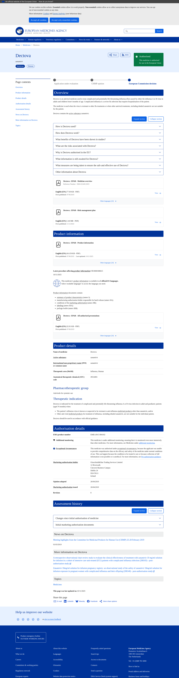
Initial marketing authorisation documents (75, 524)
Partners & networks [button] (101, 40)
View (158, 193)
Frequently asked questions (101, 648)
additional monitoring (147, 443)
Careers (18, 660)
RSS (125, 55)
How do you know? (47, 2)
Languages (57, 654)
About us (19, 648)
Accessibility (58, 660)
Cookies (46, 14)
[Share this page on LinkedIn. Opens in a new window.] (68, 601)
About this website (60, 648)
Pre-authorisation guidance (151, 457)
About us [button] (117, 40)
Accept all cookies (38, 20)
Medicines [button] (20, 40)
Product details (21, 98)
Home (18, 45)
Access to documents (98, 660)
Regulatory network (23, 671)
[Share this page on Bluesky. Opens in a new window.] (80, 601)
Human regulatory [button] (35, 40)
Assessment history (23, 109)
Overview (19, 87)
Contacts (94, 665)
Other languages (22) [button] (108, 201)
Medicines (26, 45)
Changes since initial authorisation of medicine (77, 518)
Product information (23, 93)
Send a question (96, 671)
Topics (18, 126)
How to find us (134, 666)
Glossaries (57, 665)
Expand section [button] (139, 119)
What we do (20, 654)
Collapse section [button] (156, 119)
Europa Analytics (59, 14)
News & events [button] (84, 40)
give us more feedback (52, 619)
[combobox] (139, 31)
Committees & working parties (27, 665)
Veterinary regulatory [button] (53, 40)
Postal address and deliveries (139, 671)
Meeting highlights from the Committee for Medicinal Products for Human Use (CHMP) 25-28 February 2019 (98, 540)
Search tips (95, 654)
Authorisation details (23, 104)
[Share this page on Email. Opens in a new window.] (57, 601)
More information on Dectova (26, 120)
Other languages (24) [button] (108, 263)
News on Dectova (22, 115)
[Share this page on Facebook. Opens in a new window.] (92, 601)
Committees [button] (70, 40)
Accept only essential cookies (64, 20)
